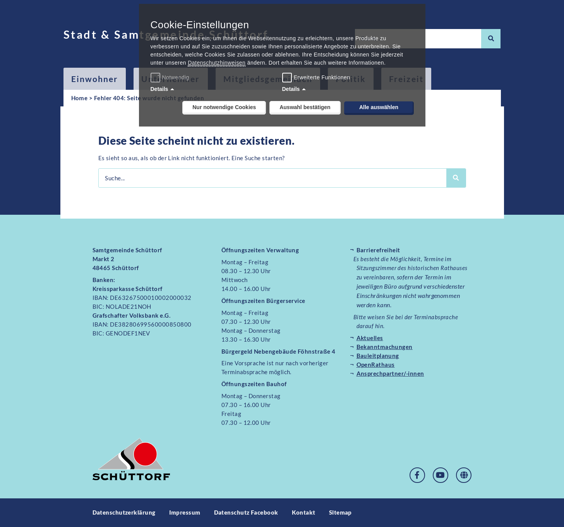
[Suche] (491, 38)
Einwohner (94, 79)
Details (159, 89)
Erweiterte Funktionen (322, 77)
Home (79, 97)
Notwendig (171, 77)
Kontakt (303, 512)
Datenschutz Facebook (246, 512)
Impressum (185, 512)
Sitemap (340, 512)
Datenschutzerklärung (124, 512)
